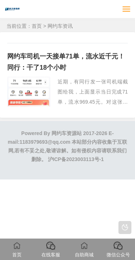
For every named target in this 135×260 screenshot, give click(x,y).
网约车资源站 (66, 133)
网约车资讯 (60, 26)
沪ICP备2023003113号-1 (76, 159)
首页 (37, 26)
